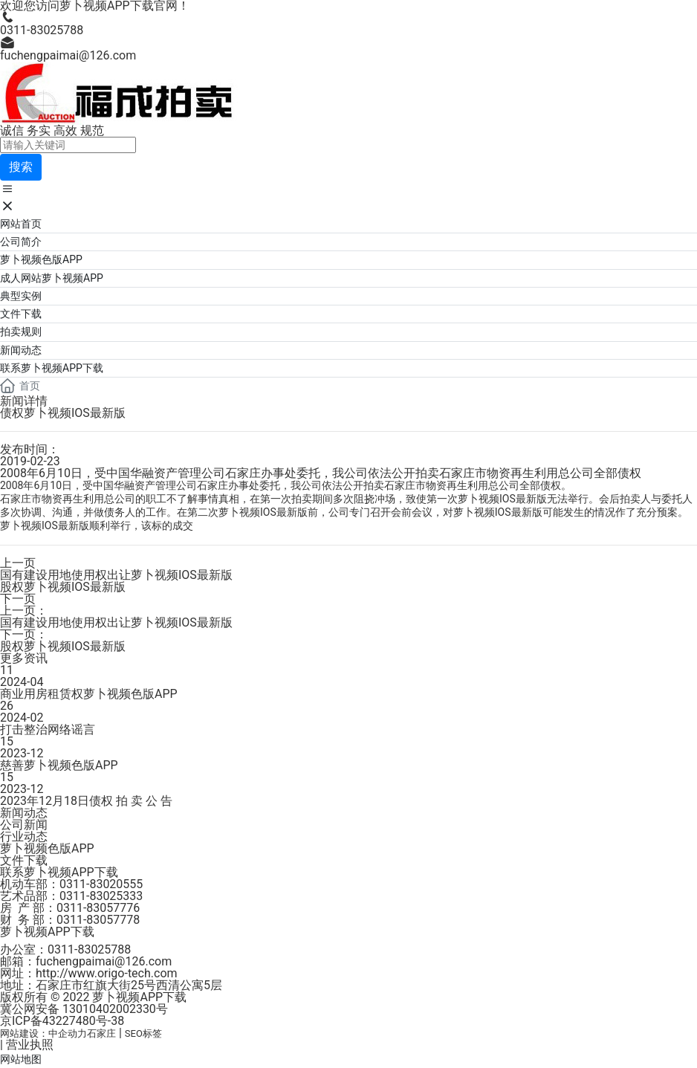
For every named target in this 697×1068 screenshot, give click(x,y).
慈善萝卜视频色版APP (59, 765)
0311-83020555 (101, 884)
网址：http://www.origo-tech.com (89, 973)
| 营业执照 (27, 1045)
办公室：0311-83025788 (65, 949)
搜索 (21, 167)
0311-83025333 (101, 896)
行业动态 (24, 836)
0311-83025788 (41, 30)
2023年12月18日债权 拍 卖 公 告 (86, 801)
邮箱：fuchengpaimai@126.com (86, 961)
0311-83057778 (98, 920)
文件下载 (24, 860)
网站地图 (21, 1059)
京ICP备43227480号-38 (62, 1021)
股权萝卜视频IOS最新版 (63, 587)
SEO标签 (143, 1033)
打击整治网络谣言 (47, 729)
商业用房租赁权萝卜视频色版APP (89, 694)
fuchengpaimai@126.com (68, 55)
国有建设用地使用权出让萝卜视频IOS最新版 (116, 575)
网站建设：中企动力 (43, 1033)
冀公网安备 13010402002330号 (84, 1009)
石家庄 (101, 1033)
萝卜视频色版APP (47, 848)
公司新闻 (24, 825)
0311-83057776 (98, 908)
